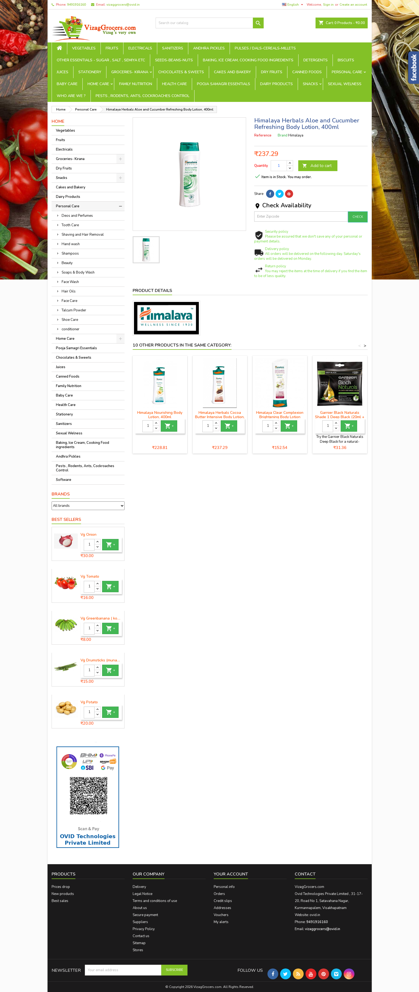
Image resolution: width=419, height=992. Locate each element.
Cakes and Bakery (232, 72)
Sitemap (139, 943)
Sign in (328, 4)
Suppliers (140, 922)
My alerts (221, 922)
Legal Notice (142, 893)
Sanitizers (172, 48)
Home (58, 121)
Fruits (112, 48)
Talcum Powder (74, 310)
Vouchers (221, 915)
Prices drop (61, 886)
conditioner (70, 329)
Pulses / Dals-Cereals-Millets (265, 48)
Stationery (89, 72)
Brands (61, 494)
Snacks (310, 83)
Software (63, 479)
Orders (219, 893)
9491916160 (76, 4)
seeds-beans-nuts (174, 60)
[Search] (210, 23)
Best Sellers (66, 519)
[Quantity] (89, 545)
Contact (305, 874)
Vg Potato (89, 702)
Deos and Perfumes (77, 215)
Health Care (174, 83)
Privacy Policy (144, 929)
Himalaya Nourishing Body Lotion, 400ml (159, 415)
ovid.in (315, 915)
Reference (262, 135)
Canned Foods (307, 72)
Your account (231, 874)
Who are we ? (71, 95)
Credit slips (223, 900)
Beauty (67, 263)
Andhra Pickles (209, 48)
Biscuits (346, 60)
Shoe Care (70, 319)
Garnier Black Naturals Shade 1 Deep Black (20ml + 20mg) (339, 417)
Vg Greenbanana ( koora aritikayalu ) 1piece (101, 618)
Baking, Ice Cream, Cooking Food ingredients (248, 60)
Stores (138, 950)
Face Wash (70, 281)
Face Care (69, 300)
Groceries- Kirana (129, 72)
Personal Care (347, 72)
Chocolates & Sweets (181, 72)
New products (63, 893)
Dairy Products (276, 83)
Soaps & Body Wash (78, 272)
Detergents (315, 60)
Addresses (222, 908)
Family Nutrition (135, 83)
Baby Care (67, 83)
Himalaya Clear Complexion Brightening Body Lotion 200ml (279, 417)
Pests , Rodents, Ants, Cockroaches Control (142, 95)
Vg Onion (88, 534)
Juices (62, 72)
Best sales (60, 900)
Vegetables (84, 48)
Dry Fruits (271, 72)
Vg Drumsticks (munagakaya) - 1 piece (101, 660)
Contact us (141, 936)
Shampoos (70, 253)
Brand (282, 135)
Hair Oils (69, 291)
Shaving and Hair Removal (83, 234)
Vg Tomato (90, 576)
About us (140, 908)
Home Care (98, 83)
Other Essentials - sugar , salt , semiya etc (101, 60)
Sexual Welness (344, 83)
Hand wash (71, 244)
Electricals (140, 48)
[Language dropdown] (293, 4)
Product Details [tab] (152, 291)
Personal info (224, 886)
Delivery (139, 886)
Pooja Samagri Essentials (223, 83)
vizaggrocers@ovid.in (123, 4)
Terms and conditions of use (155, 900)
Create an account (353, 4)
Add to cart (317, 166)
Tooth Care (70, 225)
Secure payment (145, 915)
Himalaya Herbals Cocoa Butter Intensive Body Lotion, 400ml (219, 417)
